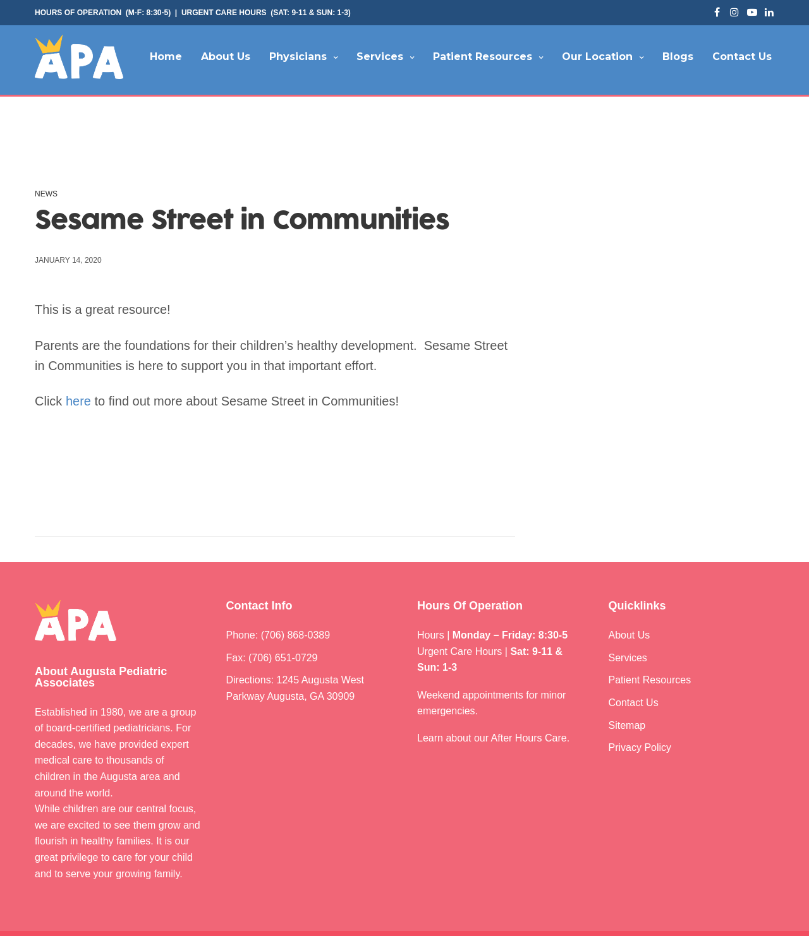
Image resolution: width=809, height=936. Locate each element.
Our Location (597, 57)
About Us (225, 57)
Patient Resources (482, 57)
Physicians (298, 57)
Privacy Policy (640, 747)
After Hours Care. (530, 738)
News (46, 194)
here (78, 401)
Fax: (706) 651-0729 (272, 657)
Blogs (677, 57)
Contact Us (742, 57)
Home (166, 57)
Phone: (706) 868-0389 (278, 635)
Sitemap (627, 725)
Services (379, 57)
